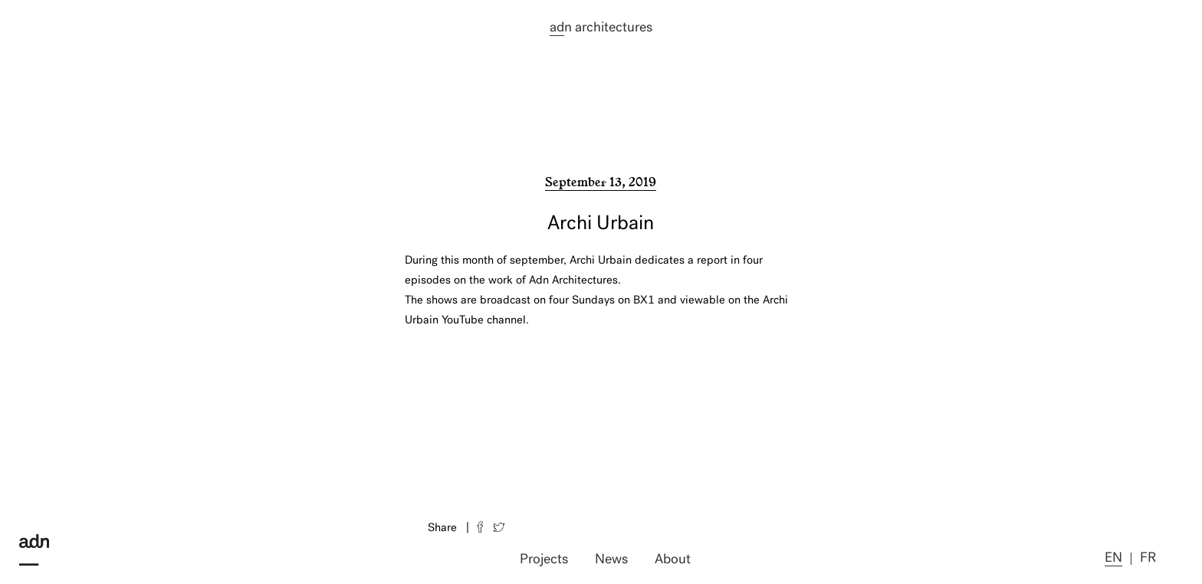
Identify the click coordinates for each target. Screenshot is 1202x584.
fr (1148, 558)
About (673, 560)
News (611, 560)
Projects (544, 560)
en (1113, 558)
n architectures (601, 28)
